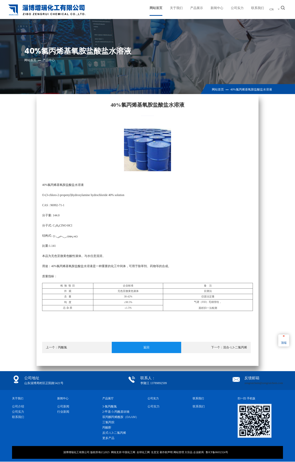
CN (272, 9)
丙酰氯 (62, 347)
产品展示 (194, 9)
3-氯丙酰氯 (109, 406)
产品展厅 (108, 398)
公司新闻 (63, 406)
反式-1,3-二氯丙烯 (114, 433)
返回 (146, 347)
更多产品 (108, 438)
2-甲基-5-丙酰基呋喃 (115, 411)
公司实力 (236, 9)
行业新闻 (63, 411)
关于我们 (173, 9)
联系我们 (257, 9)
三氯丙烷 (108, 422)
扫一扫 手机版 (247, 398)
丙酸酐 (106, 427)
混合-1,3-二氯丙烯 (235, 347)
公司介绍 (18, 406)
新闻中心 (215, 9)
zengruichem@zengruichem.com (263, 383)
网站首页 (152, 9)
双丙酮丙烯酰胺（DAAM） (120, 417)
